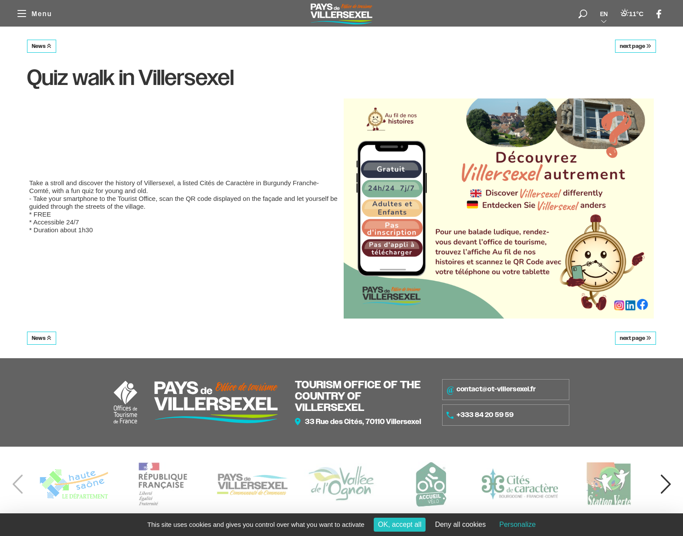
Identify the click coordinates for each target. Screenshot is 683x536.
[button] (665, 484)
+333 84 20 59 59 (480, 415)
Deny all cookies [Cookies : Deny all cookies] (460, 524)
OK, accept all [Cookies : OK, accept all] (400, 524)
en (604, 13)
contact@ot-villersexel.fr (491, 389)
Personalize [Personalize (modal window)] (517, 524)
